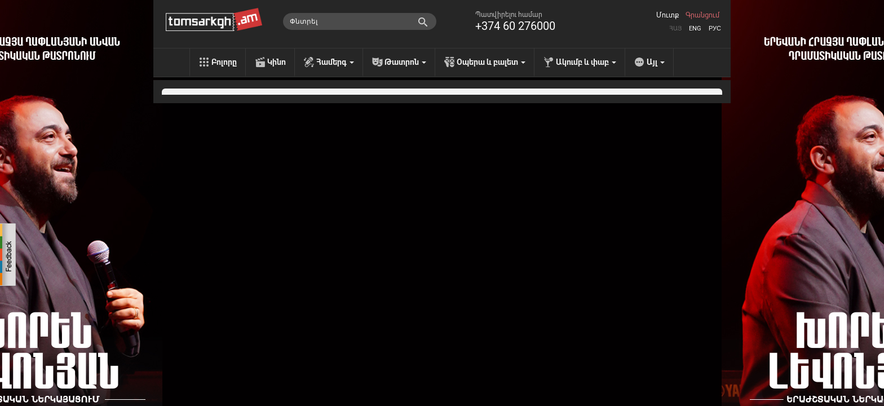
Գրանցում (702, 15)
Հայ (675, 28)
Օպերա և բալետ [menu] (491, 62)
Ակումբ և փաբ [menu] (586, 62)
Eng (695, 28)
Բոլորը (224, 62)
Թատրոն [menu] (405, 62)
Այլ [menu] (656, 62)
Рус (715, 28)
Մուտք (667, 15)
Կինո (276, 62)
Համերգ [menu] (335, 62)
